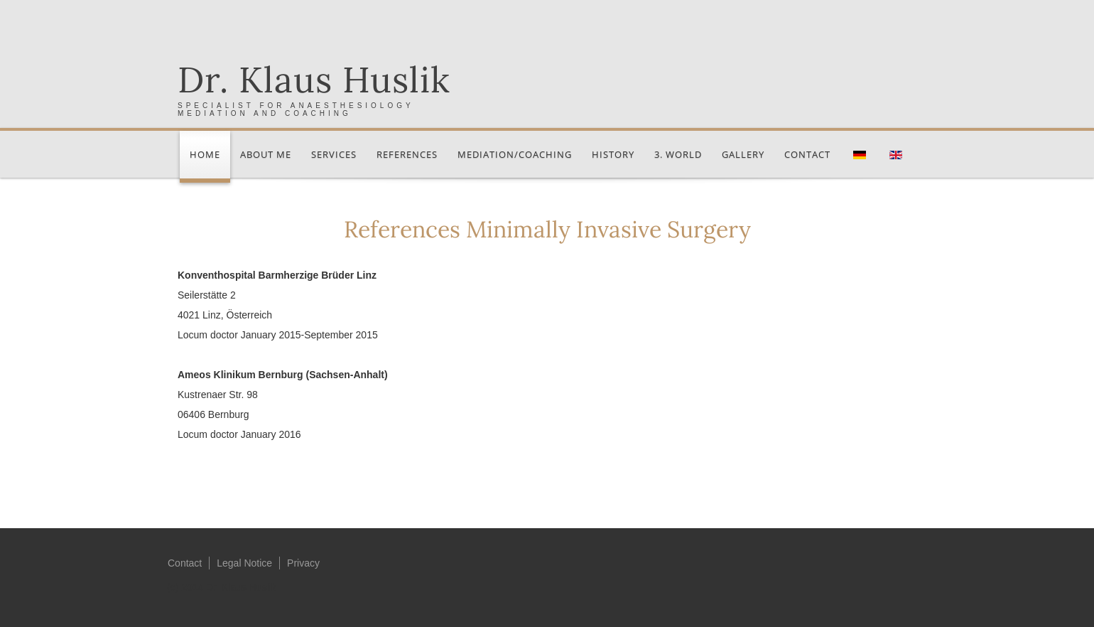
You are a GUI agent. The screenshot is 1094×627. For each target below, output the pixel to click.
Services (334, 154)
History (613, 154)
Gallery (743, 154)
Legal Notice (244, 563)
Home (205, 154)
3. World (678, 154)
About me (265, 154)
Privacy (303, 563)
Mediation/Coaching (514, 154)
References (407, 154)
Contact (807, 154)
